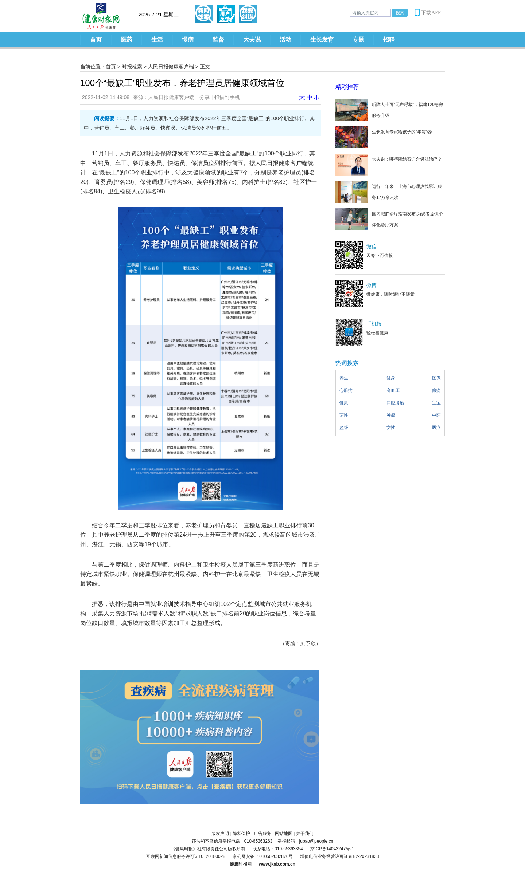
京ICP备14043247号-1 (332, 848)
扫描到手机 (227, 97)
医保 (436, 378)
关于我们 (305, 833)
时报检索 (132, 67)
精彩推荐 (347, 87)
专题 (358, 39)
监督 (218, 39)
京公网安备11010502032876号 (263, 856)
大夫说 (252, 39)
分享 (204, 97)
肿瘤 (390, 415)
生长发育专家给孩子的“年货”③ (402, 131)
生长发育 (322, 39)
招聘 (389, 39)
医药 (126, 39)
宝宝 (436, 402)
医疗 (436, 427)
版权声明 (220, 833)
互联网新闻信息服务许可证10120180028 (185, 856)
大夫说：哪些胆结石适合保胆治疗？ (407, 159)
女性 (390, 427)
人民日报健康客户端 (171, 67)
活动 (285, 39)
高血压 (393, 390)
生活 (157, 39)
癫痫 (436, 390)
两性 (343, 415)
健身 (390, 378)
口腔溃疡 (395, 402)
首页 (96, 39)
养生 (343, 378)
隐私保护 (241, 833)
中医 (436, 415)
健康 (343, 402)
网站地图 (283, 833)
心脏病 (346, 390)
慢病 (188, 39)
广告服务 (262, 833)
